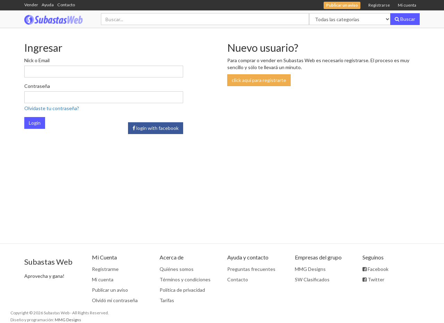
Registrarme (105, 269)
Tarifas (167, 300)
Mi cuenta (407, 5)
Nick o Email (37, 60)
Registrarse (379, 5)
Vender (31, 4)
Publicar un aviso (110, 290)
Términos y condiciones (185, 279)
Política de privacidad (182, 290)
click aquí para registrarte (259, 80)
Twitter (373, 279)
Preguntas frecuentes (251, 269)
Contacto (66, 4)
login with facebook (156, 128)
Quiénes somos (177, 269)
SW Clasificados (312, 279)
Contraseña (37, 86)
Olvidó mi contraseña (115, 300)
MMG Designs (310, 269)
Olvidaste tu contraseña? (51, 108)
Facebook (375, 269)
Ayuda (48, 4)
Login (35, 123)
